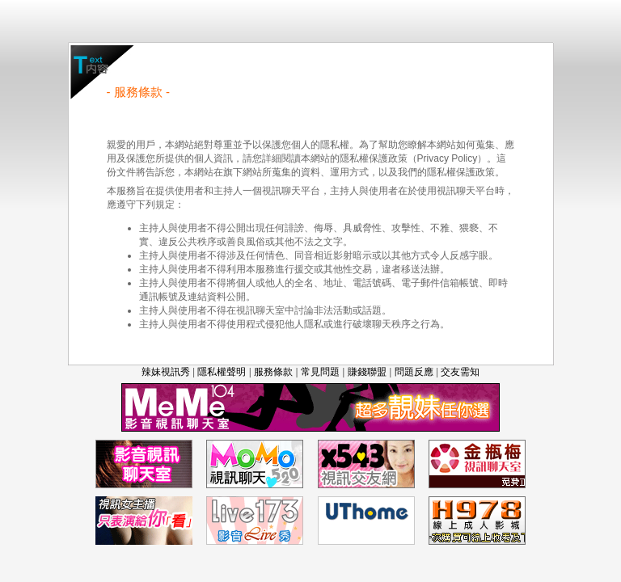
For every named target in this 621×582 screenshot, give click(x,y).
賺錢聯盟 (367, 371)
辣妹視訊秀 (166, 371)
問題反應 (414, 371)
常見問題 (320, 371)
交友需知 (460, 371)
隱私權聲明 (221, 371)
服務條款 (273, 371)
